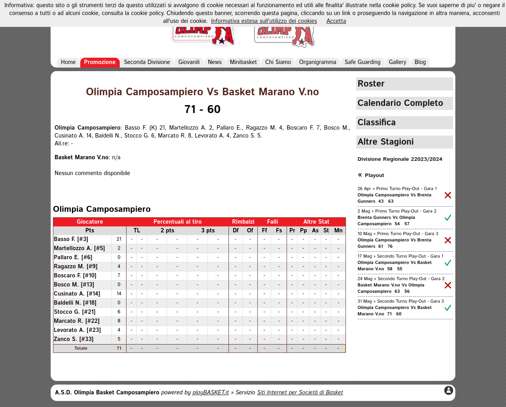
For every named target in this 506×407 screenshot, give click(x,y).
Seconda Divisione (147, 62)
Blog (420, 62)
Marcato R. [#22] (77, 321)
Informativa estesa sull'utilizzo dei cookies (264, 21)
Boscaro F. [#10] (75, 276)
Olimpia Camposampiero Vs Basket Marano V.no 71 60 (395, 311)
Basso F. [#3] (71, 239)
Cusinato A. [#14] (77, 294)
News (215, 62)
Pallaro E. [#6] (73, 258)
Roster (371, 84)
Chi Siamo (278, 62)
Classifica (377, 123)
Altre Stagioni (386, 142)
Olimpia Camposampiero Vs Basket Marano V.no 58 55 (395, 266)
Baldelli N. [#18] (75, 303)
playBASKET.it (211, 393)
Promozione (100, 62)
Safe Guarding (363, 62)
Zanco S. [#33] (74, 339)
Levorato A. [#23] (77, 330)
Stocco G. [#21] (75, 312)
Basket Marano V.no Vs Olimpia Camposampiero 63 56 (391, 288)
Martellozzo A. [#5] (79, 248)
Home (68, 62)
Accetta (336, 21)
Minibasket (243, 62)
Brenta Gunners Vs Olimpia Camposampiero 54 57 (386, 221)
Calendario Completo (401, 103)
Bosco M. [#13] (74, 285)
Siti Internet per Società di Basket (300, 393)
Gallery (397, 62)
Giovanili (189, 62)
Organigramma (317, 62)
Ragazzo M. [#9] (76, 267)
